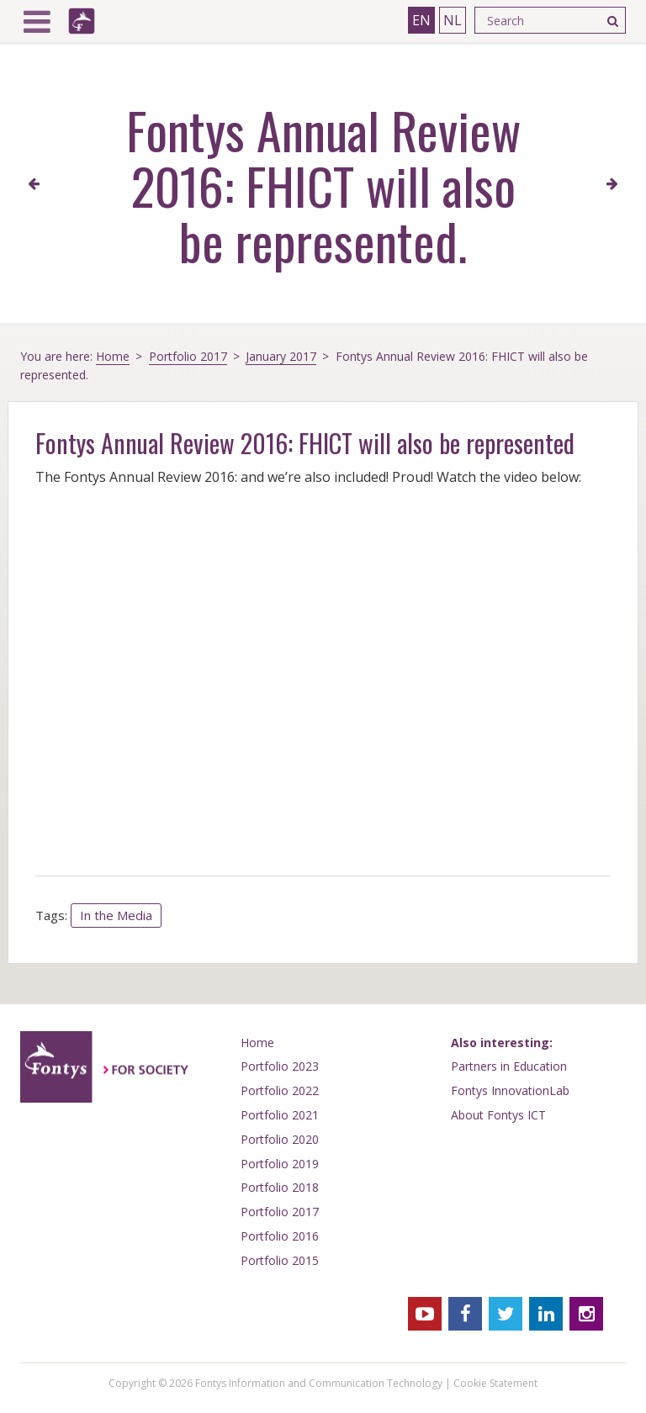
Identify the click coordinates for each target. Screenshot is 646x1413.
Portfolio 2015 (280, 1260)
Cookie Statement (495, 1383)
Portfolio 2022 (280, 1090)
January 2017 (281, 356)
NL (452, 20)
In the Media (116, 915)
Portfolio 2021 (280, 1115)
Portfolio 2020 (280, 1139)
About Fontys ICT (498, 1115)
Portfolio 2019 (280, 1164)
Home (113, 356)
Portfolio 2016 (280, 1236)
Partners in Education (509, 1066)
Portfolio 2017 (188, 356)
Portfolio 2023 (280, 1066)
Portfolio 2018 (280, 1187)
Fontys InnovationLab (510, 1090)
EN (421, 20)
